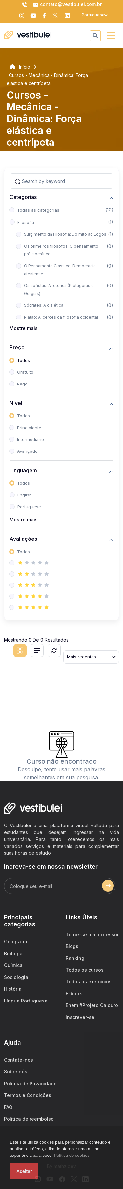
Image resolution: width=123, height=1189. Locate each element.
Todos (23, 360)
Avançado (27, 451)
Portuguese (29, 506)
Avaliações (23, 539)
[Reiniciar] (54, 650)
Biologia (13, 953)
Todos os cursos (85, 970)
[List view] (37, 650)
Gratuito (25, 372)
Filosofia (25, 222)
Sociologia (16, 977)
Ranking (75, 958)
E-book (74, 993)
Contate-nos (18, 1060)
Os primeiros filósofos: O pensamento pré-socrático (61, 250)
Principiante (29, 427)
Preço (17, 347)
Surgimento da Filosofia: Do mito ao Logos (65, 234)
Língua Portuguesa (26, 1000)
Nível (16, 403)
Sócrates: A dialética (43, 305)
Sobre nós (15, 1071)
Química (13, 965)
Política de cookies (71, 1155)
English (24, 494)
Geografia (15, 941)
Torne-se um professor (92, 934)
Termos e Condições (27, 1095)
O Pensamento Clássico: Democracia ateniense (60, 269)
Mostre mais (24, 328)
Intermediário (30, 439)
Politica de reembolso (29, 1119)
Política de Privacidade (30, 1083)
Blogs (72, 946)
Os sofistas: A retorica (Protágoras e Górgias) (59, 289)
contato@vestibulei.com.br (67, 4)
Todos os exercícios (89, 981)
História (13, 989)
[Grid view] (20, 650)
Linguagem (23, 470)
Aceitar (24, 1171)
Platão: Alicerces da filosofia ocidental (61, 317)
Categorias (23, 197)
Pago (22, 383)
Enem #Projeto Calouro (92, 1005)
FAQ (8, 1107)
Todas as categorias (38, 210)
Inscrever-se (80, 1017)
